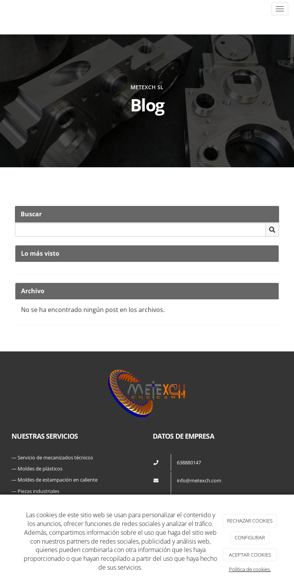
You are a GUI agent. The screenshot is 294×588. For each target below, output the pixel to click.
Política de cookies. (250, 569)
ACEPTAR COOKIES (250, 554)
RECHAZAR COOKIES (250, 520)
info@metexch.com (199, 480)
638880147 (189, 462)
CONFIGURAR (250, 537)
